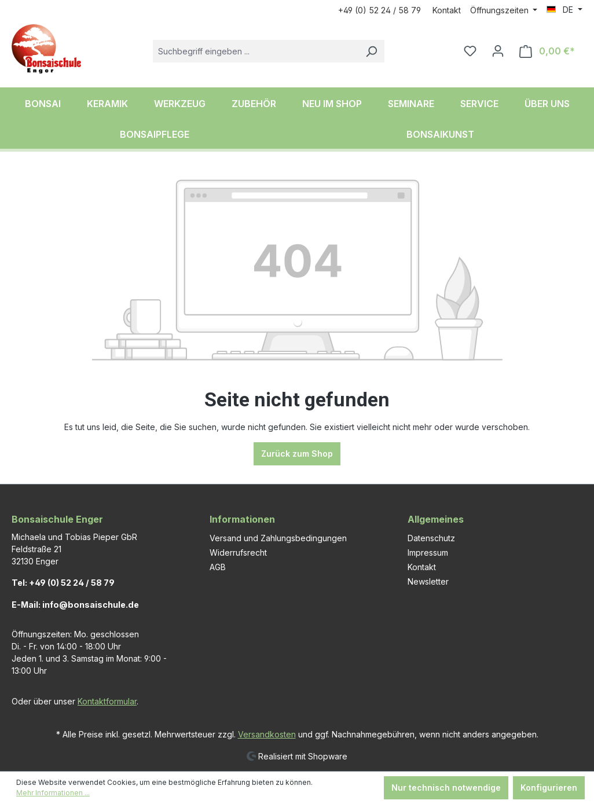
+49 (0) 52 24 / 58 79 (379, 10)
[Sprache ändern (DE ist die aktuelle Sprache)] (564, 10)
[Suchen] (371, 51)
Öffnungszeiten (500, 10)
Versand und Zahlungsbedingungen (278, 538)
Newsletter (428, 581)
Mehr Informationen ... (53, 792)
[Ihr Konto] (498, 51)
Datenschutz (431, 538)
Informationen (242, 519)
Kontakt (446, 10)
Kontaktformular (107, 701)
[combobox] (255, 51)
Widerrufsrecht (238, 552)
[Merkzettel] (470, 51)
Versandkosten (267, 734)
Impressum (428, 552)
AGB (218, 567)
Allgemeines (436, 519)
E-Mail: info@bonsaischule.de (75, 605)
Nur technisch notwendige (446, 787)
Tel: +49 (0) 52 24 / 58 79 (63, 583)
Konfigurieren (548, 787)
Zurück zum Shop (297, 453)
